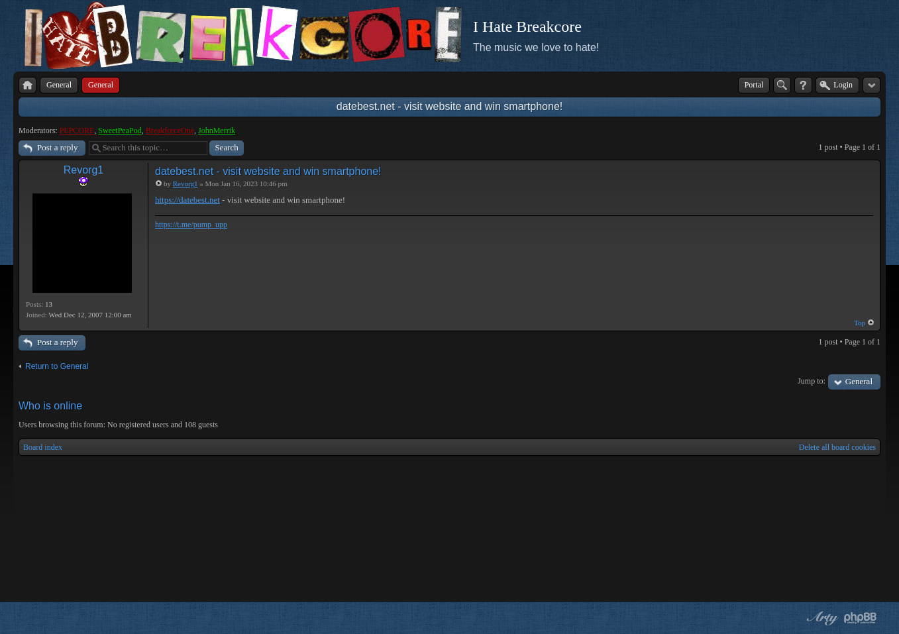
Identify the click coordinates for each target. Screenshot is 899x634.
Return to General (56, 366)
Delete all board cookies (837, 447)
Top (859, 323)
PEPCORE (77, 130)
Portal (754, 84)
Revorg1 (83, 170)
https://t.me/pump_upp (191, 224)
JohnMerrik (216, 130)
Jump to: (811, 381)
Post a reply (57, 147)
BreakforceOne (170, 130)
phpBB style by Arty (821, 618)
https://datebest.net (187, 200)
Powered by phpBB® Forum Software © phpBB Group (860, 618)
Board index (42, 447)
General (859, 381)
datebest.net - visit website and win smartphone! (450, 106)
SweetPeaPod (119, 130)
